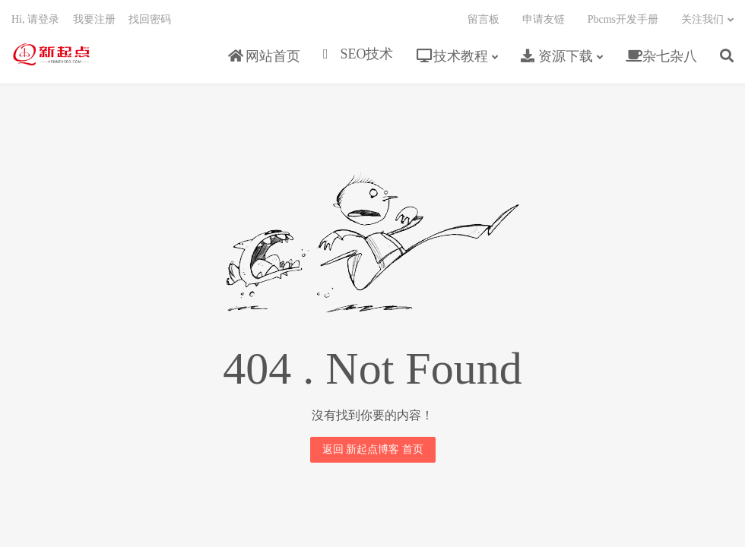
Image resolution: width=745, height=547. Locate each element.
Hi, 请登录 (35, 19)
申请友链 (543, 19)
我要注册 (94, 19)
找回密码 (149, 19)
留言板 (483, 19)
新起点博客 (51, 54)
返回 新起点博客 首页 (372, 449)
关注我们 (702, 19)
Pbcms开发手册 (623, 19)
